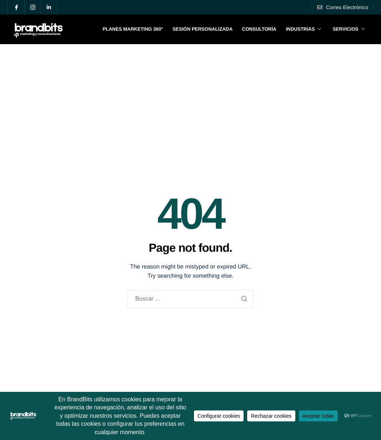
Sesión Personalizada (202, 29)
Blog (360, 65)
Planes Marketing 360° (133, 29)
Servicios (349, 29)
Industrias (303, 29)
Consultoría (259, 29)
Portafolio (328, 65)
